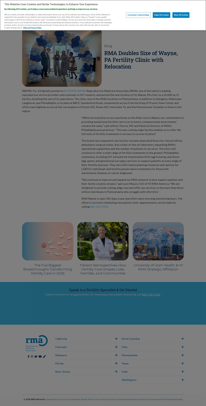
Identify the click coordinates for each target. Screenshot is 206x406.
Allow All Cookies (181, 15)
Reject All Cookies (161, 15)
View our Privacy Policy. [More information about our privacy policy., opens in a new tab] (32, 28)
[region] (103, 15)
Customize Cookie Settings (138, 15)
